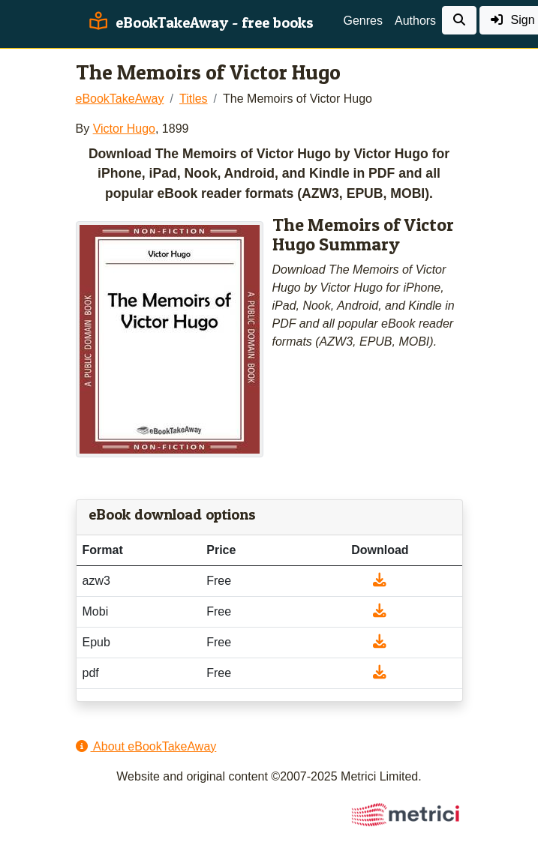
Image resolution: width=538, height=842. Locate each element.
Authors (415, 20)
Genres (363, 20)
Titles (193, 98)
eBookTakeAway (120, 98)
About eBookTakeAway (146, 746)
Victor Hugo (124, 128)
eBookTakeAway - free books (199, 22)
